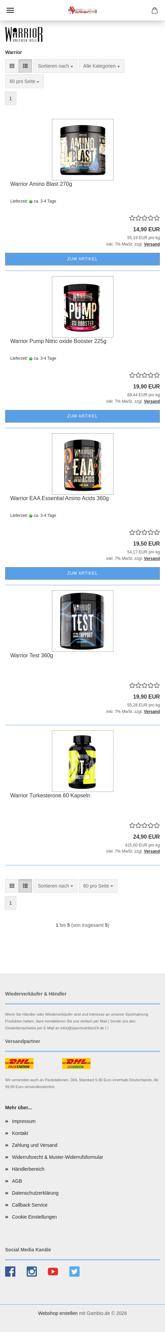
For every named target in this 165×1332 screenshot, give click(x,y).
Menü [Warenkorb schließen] (10, 10)
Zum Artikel (82, 259)
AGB (17, 1181)
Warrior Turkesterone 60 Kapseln (50, 795)
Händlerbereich (28, 1169)
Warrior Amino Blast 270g (41, 184)
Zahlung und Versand (34, 1145)
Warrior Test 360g (31, 655)
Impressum (24, 1121)
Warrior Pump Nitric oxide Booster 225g (58, 341)
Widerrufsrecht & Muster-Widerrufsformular (57, 1157)
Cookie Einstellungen (34, 1217)
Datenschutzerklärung (35, 1193)
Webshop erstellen (58, 1313)
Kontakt (20, 1133)
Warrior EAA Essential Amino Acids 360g (59, 498)
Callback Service (29, 1205)
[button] (12, 66)
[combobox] (55, 66)
